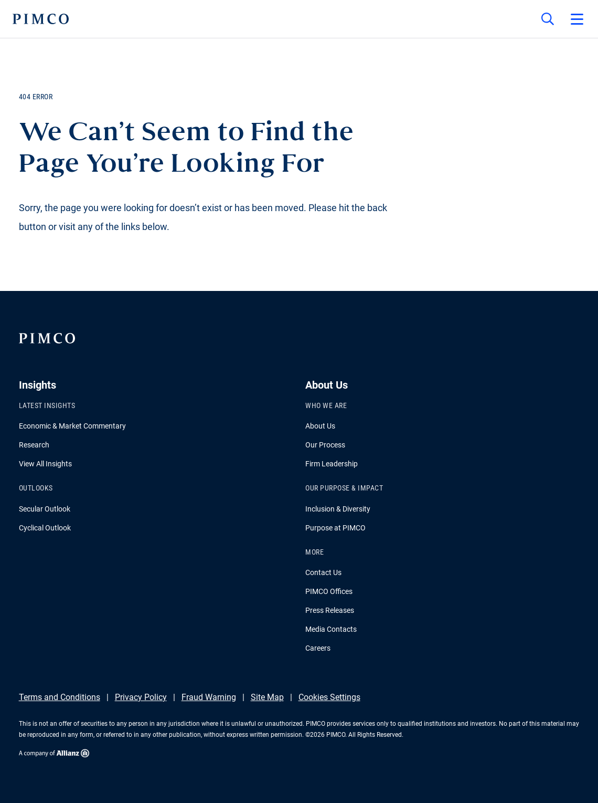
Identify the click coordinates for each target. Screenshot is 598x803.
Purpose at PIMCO (335, 528)
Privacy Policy (141, 697)
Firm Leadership (331, 464)
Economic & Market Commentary (72, 426)
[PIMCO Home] (41, 19)
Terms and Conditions (59, 697)
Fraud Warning (208, 697)
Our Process (325, 445)
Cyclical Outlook (45, 528)
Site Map (267, 697)
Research (34, 445)
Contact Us (323, 572)
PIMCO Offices (329, 591)
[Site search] (547, 19)
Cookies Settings (329, 697)
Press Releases (329, 610)
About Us (320, 426)
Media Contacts (331, 629)
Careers (317, 648)
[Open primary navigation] (577, 19)
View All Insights (45, 464)
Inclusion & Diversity (337, 509)
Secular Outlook (44, 509)
